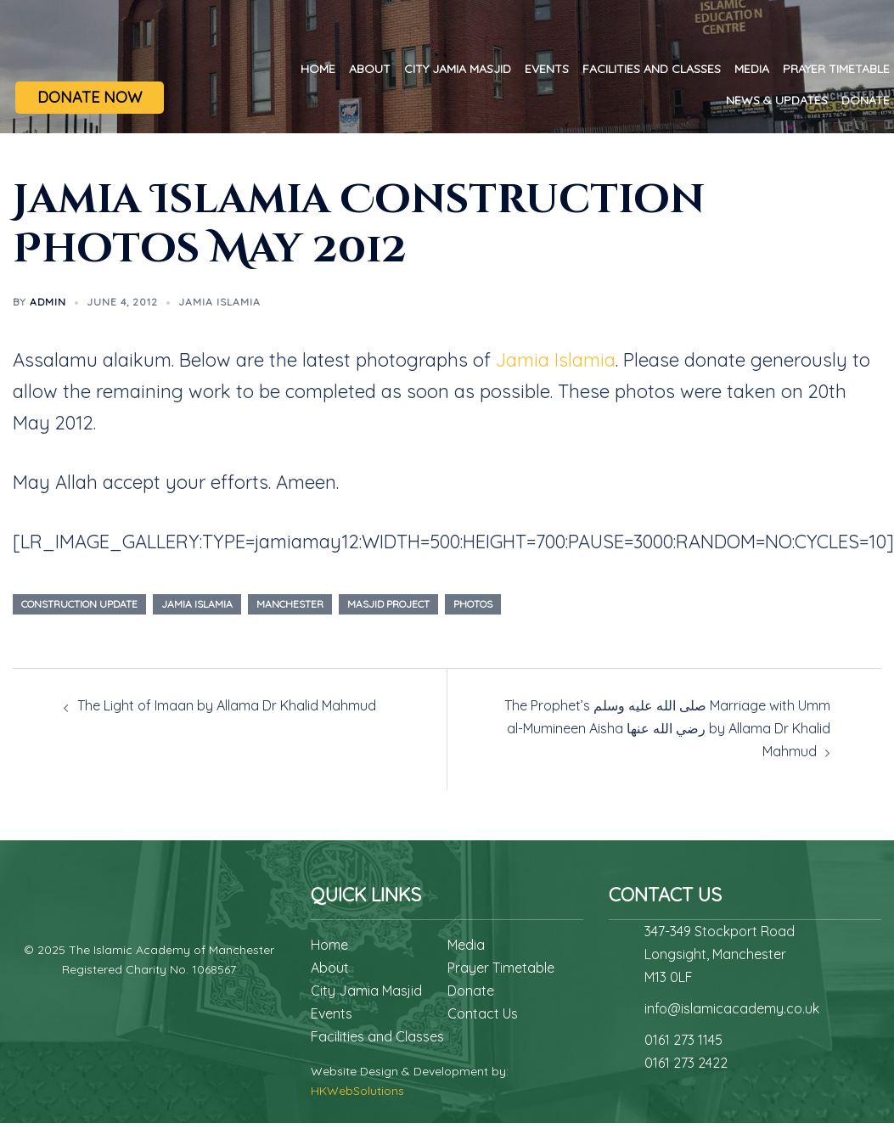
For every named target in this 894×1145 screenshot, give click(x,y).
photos (472, 604)
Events (547, 68)
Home (318, 68)
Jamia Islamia (219, 301)
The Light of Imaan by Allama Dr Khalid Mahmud (226, 705)
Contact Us (482, 1013)
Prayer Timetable (836, 68)
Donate (865, 100)
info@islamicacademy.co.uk (731, 1008)
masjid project (388, 604)
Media (751, 68)
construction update (79, 604)
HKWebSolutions (357, 1090)
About (370, 68)
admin (48, 301)
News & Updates (777, 100)
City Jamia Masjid (457, 68)
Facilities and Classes (651, 68)
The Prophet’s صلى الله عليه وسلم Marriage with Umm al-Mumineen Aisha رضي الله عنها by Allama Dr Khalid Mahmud (667, 728)
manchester (289, 604)
